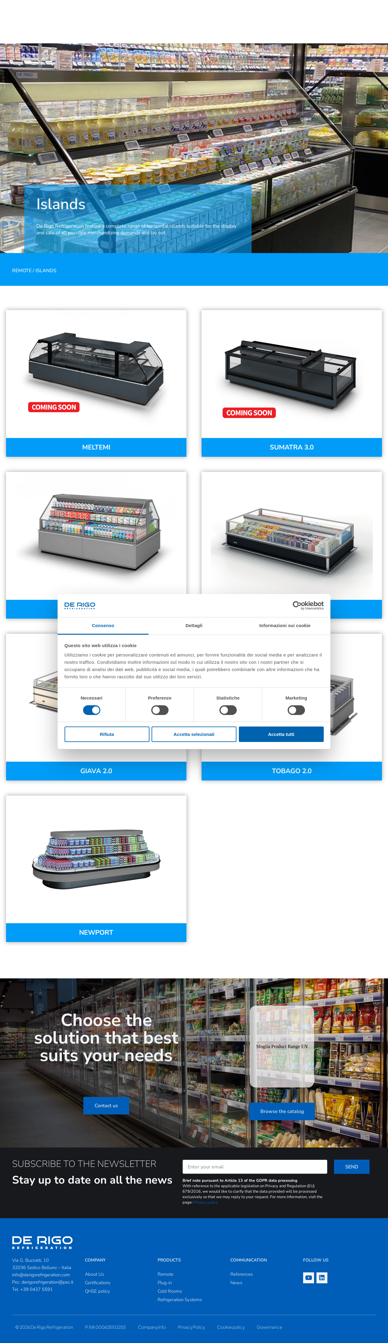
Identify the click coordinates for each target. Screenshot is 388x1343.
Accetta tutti (281, 734)
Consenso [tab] (103, 625)
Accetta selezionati (193, 734)
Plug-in (165, 1283)
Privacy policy (205, 1202)
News (236, 1283)
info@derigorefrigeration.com (41, 1275)
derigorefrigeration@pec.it (47, 1282)
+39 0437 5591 (36, 1289)
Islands (45, 270)
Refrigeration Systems (180, 1300)
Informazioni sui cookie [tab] (285, 625)
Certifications (97, 1283)
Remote (22, 270)
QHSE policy (97, 1291)
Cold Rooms (170, 1291)
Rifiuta (107, 734)
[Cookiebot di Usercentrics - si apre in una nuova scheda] (297, 605)
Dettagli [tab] (194, 625)
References (241, 1274)
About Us (94, 1274)
